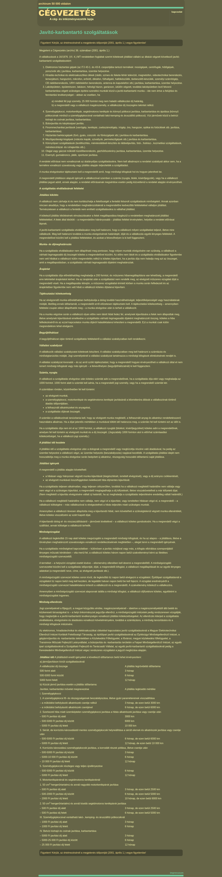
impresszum (176, 872)
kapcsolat (177, 11)
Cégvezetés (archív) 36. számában (72, 50)
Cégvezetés (67, 13)
